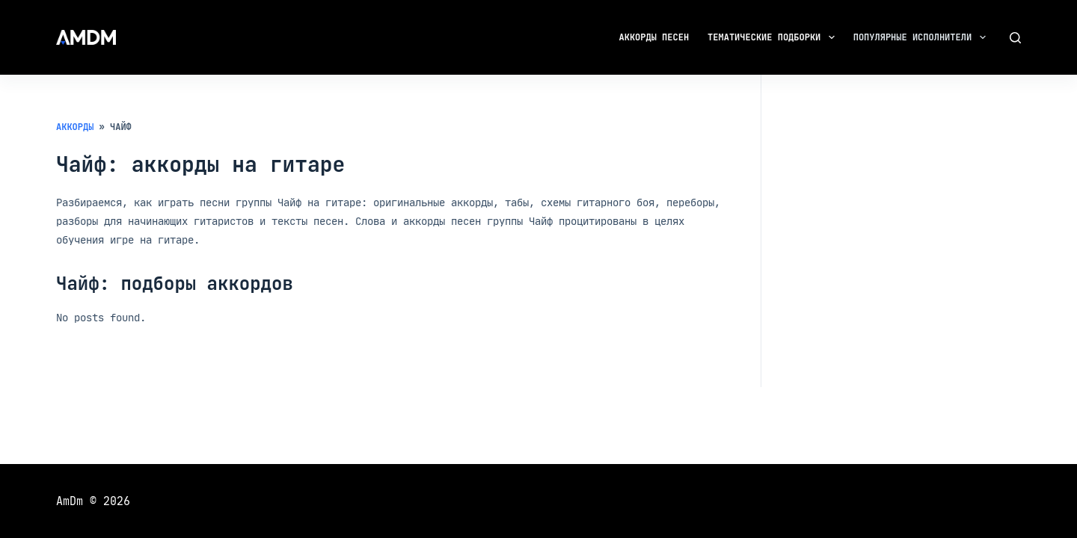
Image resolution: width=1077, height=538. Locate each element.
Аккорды (74, 127)
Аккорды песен (654, 37)
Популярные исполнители (922, 37)
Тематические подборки (774, 37)
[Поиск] (1015, 37)
